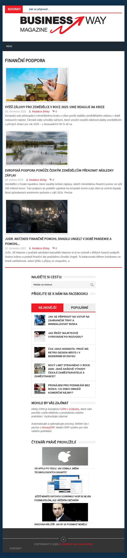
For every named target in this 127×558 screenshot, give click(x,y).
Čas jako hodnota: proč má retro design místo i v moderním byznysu (68, 352)
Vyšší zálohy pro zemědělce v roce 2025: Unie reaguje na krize (54, 107)
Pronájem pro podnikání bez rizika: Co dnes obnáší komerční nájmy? (69, 389)
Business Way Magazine (75, 544)
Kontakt (16, 548)
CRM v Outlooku (69, 409)
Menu (9, 46)
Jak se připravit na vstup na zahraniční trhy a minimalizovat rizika (68, 320)
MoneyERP (48, 427)
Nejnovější (47, 307)
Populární (79, 307)
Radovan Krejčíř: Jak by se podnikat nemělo (60, 524)
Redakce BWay (40, 111)
